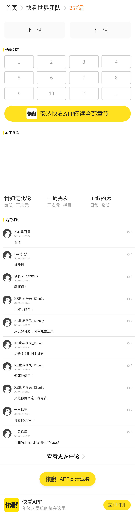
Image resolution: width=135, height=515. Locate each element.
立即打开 (117, 504)
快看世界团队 (43, 8)
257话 (76, 8)
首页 (11, 8)
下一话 (100, 30)
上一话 (34, 30)
